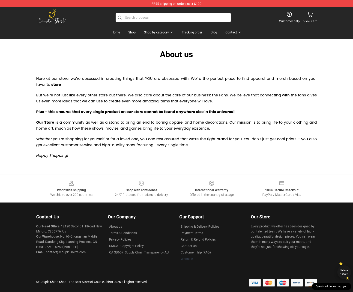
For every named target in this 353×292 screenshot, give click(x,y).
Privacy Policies (120, 239)
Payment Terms (192, 233)
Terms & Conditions (123, 233)
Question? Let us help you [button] (331, 286)
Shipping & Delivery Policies (200, 226)
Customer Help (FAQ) (196, 252)
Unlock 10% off (344, 272)
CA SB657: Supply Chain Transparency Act (139, 252)
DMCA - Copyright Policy (126, 246)
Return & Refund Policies (198, 239)
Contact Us (189, 246)
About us (115, 226)
